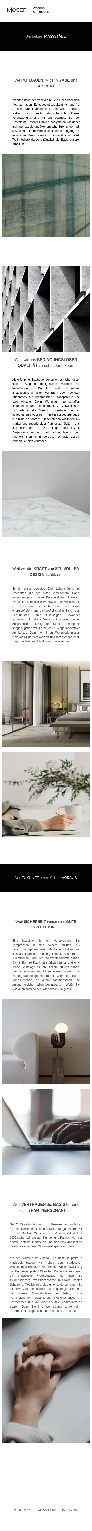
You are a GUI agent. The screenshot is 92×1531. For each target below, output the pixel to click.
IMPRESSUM (22, 1510)
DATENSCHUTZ (46, 1510)
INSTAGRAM (70, 1510)
